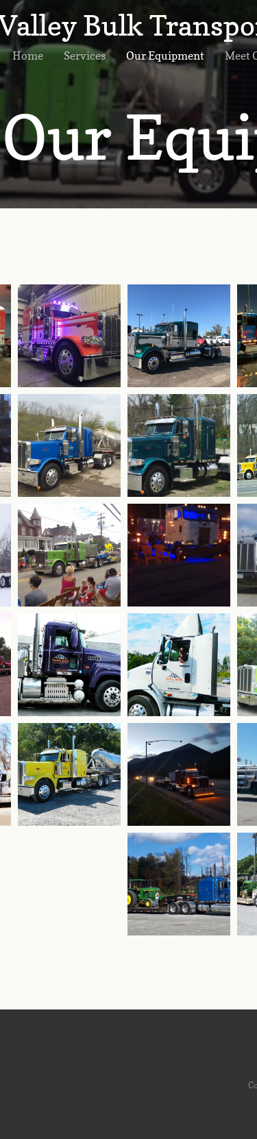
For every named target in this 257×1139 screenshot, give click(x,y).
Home (27, 55)
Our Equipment (165, 55)
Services (85, 55)
